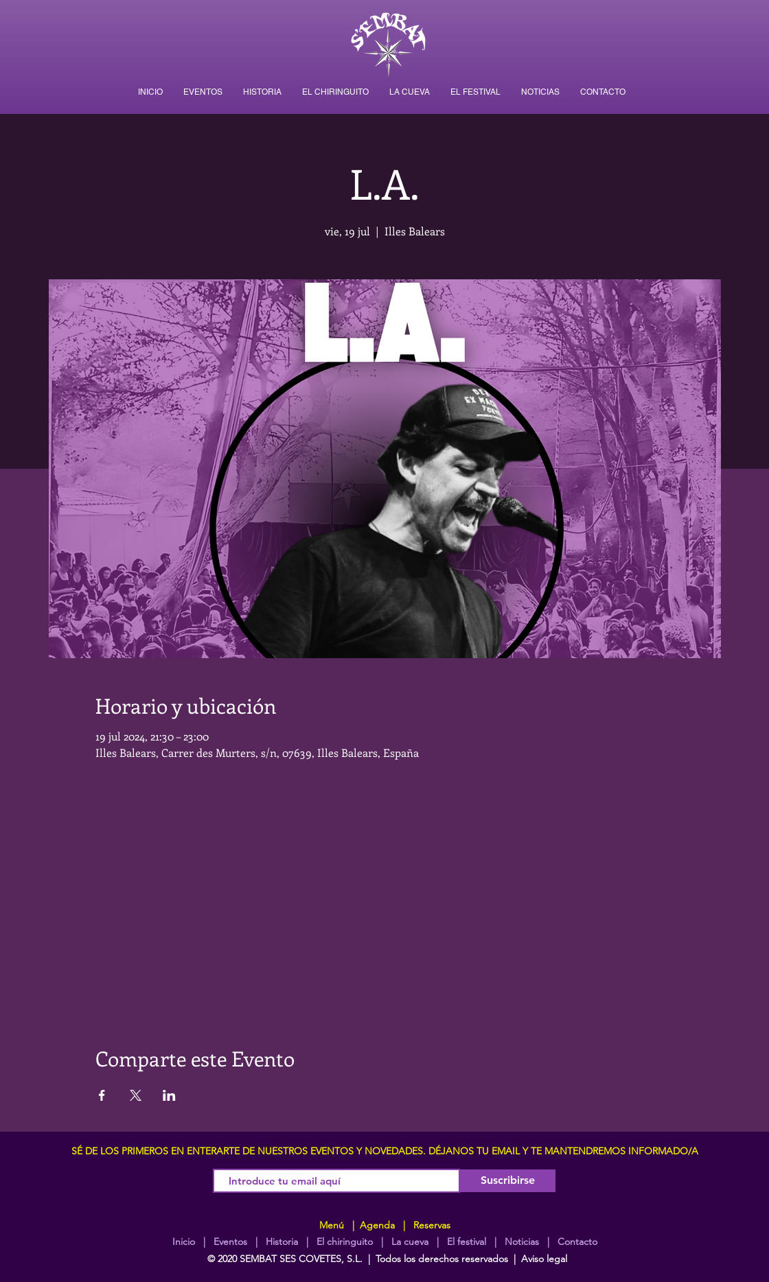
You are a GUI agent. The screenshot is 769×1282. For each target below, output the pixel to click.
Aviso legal (544, 1258)
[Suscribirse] (507, 1180)
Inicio (183, 1241)
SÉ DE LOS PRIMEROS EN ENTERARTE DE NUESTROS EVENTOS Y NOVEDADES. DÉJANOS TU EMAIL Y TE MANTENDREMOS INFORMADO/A (384, 1151)
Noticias (522, 1241)
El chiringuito (345, 1241)
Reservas (431, 1225)
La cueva (409, 1241)
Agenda (376, 1225)
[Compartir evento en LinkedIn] (169, 1095)
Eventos (230, 1241)
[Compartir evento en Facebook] (101, 1095)
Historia (280, 1241)
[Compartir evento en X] (135, 1095)
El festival (466, 1241)
